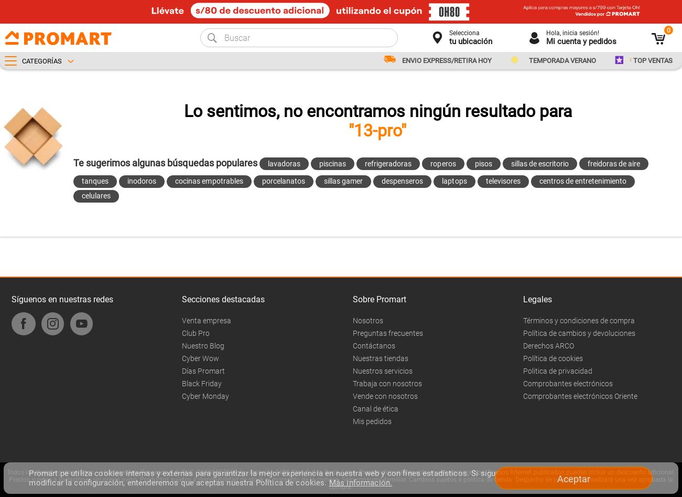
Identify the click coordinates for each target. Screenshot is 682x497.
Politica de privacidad (557, 371)
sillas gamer (343, 181)
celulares (96, 196)
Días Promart (203, 371)
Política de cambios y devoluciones (579, 333)
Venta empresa (206, 320)
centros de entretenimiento (583, 181)
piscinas (332, 164)
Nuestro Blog (203, 346)
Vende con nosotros (385, 396)
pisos (483, 164)
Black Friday (202, 383)
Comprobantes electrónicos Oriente (580, 396)
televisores (503, 181)
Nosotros (368, 320)
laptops (454, 181)
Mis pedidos (372, 421)
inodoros (141, 181)
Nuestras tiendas (380, 358)
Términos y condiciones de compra (579, 320)
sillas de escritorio (540, 164)
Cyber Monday (205, 396)
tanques (95, 181)
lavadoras (284, 164)
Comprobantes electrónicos (568, 383)
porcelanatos (283, 181)
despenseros (402, 181)
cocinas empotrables (209, 181)
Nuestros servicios (383, 371)
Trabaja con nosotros (387, 383)
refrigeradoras (388, 164)
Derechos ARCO (548, 346)
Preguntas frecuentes (388, 333)
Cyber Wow (200, 358)
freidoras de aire (614, 164)
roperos (443, 164)
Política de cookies (553, 358)
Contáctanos (374, 346)
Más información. (360, 483)
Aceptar (573, 478)
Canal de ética (375, 409)
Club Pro (196, 333)
